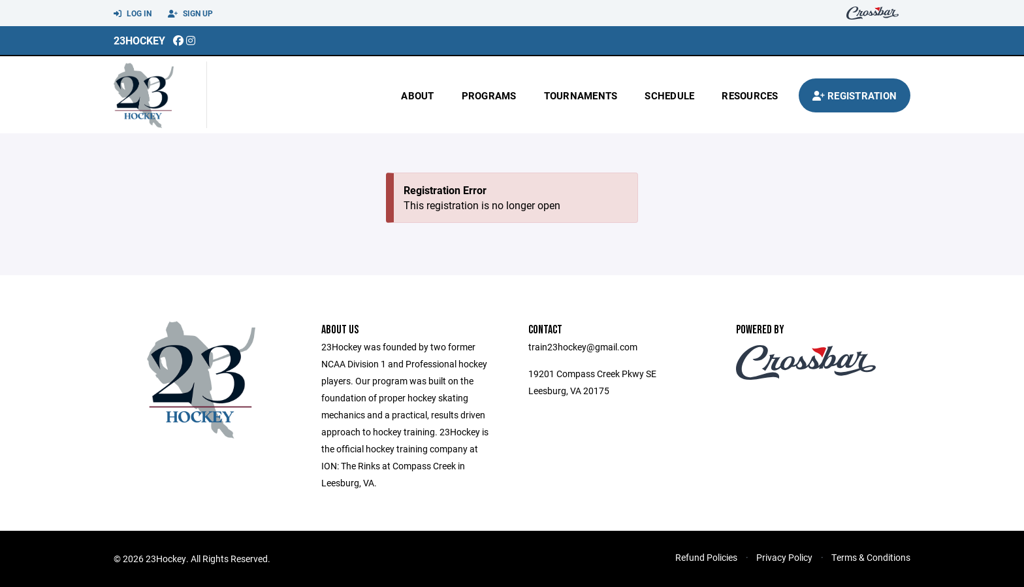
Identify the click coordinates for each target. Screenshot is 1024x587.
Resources (750, 95)
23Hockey (139, 40)
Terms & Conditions (870, 557)
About (417, 95)
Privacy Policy (784, 557)
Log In (133, 14)
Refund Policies (706, 557)
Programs (489, 95)
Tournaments (581, 95)
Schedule (669, 95)
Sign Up (190, 14)
